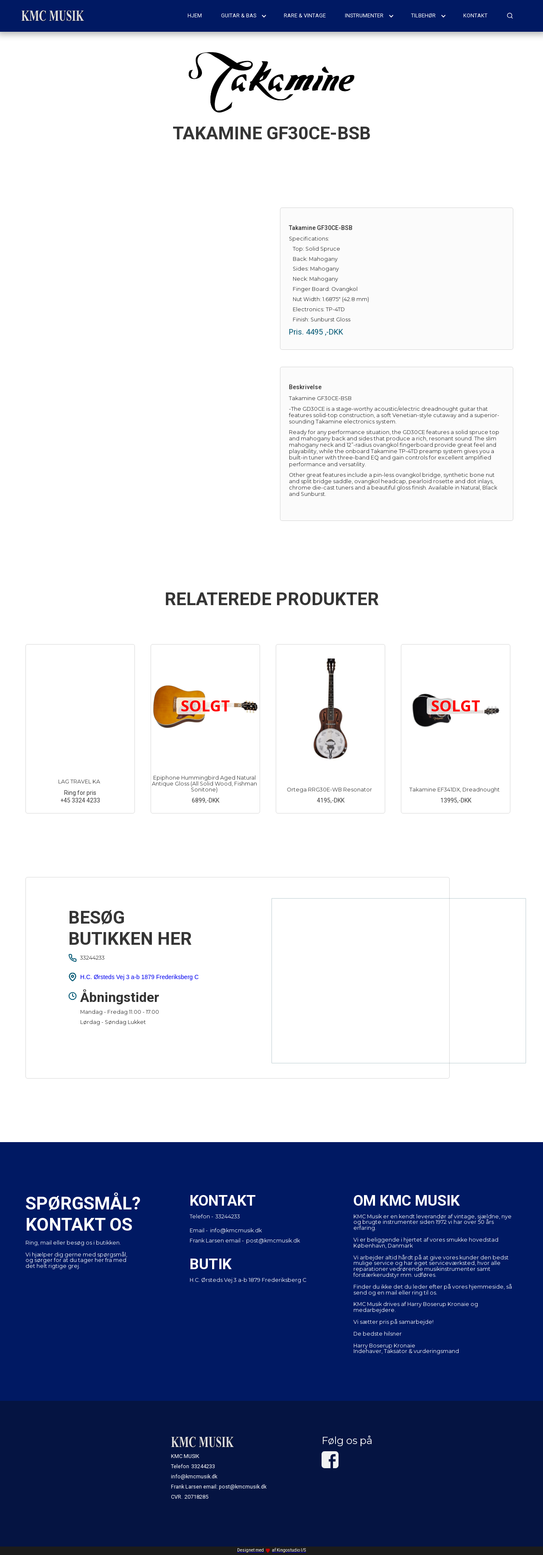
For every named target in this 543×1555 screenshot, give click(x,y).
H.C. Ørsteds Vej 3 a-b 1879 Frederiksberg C (139, 977)
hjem (195, 15)
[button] (244, 16)
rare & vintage (305, 15)
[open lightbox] (146, 324)
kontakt (475, 15)
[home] (53, 16)
